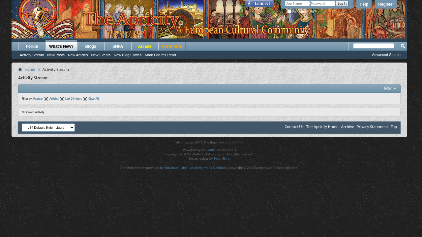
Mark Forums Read (160, 55)
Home (30, 69)
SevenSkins (222, 158)
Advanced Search (386, 55)
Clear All (93, 98)
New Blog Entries (127, 55)
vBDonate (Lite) (175, 168)
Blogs (90, 46)
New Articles (78, 55)
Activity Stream (32, 55)
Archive (347, 126)
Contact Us (294, 126)
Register (386, 4)
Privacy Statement (372, 126)
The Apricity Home (322, 126)
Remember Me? (301, 11)
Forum (32, 46)
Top (394, 126)
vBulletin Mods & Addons (208, 168)
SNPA (117, 46)
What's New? (61, 46)
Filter (388, 88)
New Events (100, 55)
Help (364, 4)
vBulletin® (208, 150)
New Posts (56, 55)
